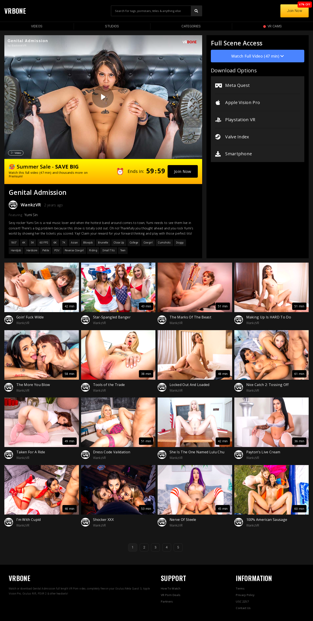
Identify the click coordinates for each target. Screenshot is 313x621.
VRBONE (15, 11)
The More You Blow (33, 384)
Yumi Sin (31, 214)
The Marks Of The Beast (190, 317)
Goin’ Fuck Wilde (30, 317)
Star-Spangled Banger (112, 317)
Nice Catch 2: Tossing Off (267, 384)
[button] (183, 171)
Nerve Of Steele (183, 519)
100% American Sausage (266, 519)
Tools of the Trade (109, 384)
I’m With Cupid (28, 519)
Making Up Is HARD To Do (268, 317)
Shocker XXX (103, 519)
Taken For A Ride (30, 452)
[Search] (196, 11)
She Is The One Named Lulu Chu (197, 452)
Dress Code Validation (111, 452)
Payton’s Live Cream (263, 452)
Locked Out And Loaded (190, 384)
